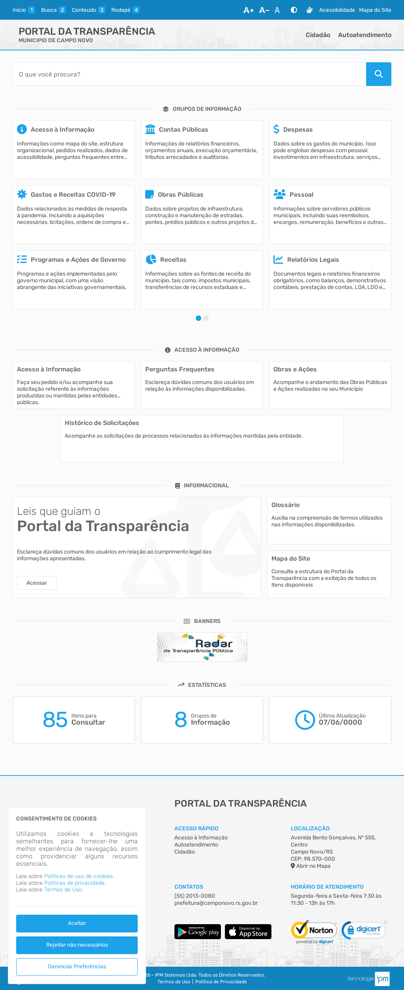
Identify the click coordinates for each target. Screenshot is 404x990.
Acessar (36, 583)
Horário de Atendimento (327, 887)
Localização (310, 828)
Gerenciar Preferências (77, 966)
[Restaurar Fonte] (279, 10)
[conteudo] (88, 9)
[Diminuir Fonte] (264, 10)
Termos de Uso (173, 981)
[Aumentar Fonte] (248, 10)
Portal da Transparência (87, 31)
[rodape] (125, 9)
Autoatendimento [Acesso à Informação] (196, 844)
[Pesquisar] (378, 74)
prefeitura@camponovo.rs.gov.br (216, 903)
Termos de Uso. (63, 889)
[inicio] (24, 9)
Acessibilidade (337, 10)
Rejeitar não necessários (77, 945)
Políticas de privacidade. (75, 883)
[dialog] (77, 895)
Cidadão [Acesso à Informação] (184, 851)
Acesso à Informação (201, 837)
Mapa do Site (375, 10)
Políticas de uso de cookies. (79, 876)
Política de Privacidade (221, 981)
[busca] (53, 9)
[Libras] (309, 9)
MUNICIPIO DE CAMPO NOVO (56, 40)
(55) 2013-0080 (194, 896)
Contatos (188, 887)
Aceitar (77, 923)
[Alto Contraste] (293, 9)
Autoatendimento (364, 35)
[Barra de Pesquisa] (189, 74)
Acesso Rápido (196, 828)
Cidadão (318, 35)
